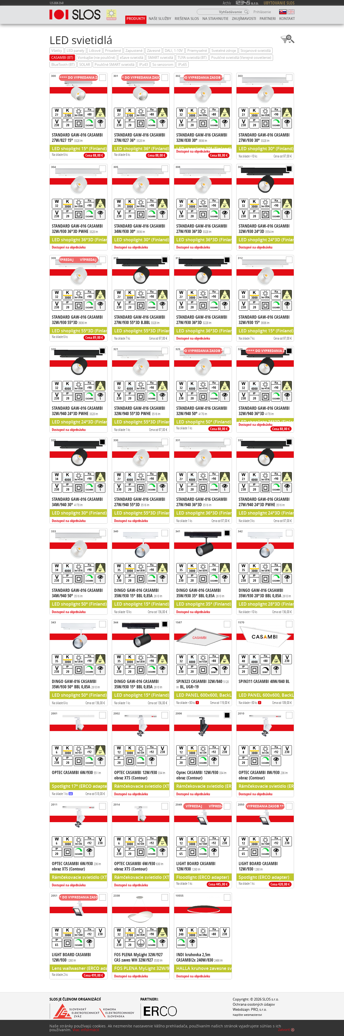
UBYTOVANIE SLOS (279, 3)
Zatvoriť (284, 1030)
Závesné (153, 50)
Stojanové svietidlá (256, 50)
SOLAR (84, 64)
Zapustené (134, 50)
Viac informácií (86, 1029)
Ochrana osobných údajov (254, 1004)
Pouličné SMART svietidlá (114, 64)
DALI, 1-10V (174, 50)
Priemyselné (197, 50)
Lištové (95, 50)
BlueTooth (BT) (63, 64)
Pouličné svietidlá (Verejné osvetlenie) (241, 57)
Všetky (56, 50)
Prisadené (113, 50)
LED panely (75, 50)
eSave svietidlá (131, 57)
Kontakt (287, 18)
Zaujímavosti (244, 18)
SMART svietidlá (160, 57)
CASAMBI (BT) (62, 57)
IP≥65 (182, 64)
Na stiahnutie (215, 18)
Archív (227, 3)
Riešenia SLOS (187, 18)
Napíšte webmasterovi (247, 1015)
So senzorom (162, 64)
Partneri (268, 18)
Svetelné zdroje (224, 50)
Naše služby (160, 18)
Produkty (136, 18)
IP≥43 (143, 64)
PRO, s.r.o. (259, 1009)
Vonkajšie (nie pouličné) (96, 57)
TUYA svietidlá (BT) (192, 57)
